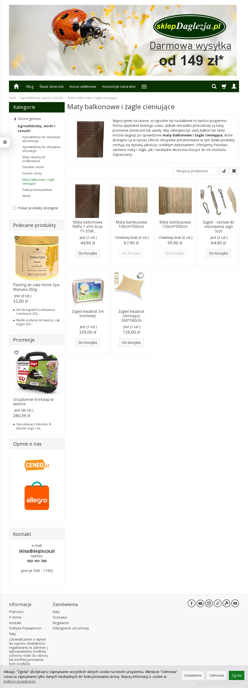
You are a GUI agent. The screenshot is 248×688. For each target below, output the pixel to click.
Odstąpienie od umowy (71, 628)
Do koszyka (87, 253)
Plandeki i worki (33, 167)
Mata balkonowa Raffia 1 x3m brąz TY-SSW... (87, 227)
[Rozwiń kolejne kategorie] (144, 86)
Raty (12, 633)
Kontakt (15, 623)
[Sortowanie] (223, 171)
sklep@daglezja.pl (37, 550)
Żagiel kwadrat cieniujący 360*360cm (131, 316)
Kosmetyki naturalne (119, 86)
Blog (30, 86)
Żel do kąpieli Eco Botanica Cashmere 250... (35, 311)
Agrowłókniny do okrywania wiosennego (41, 139)
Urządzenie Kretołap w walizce (33, 401)
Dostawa (60, 617)
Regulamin (61, 623)
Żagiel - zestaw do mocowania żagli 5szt (218, 227)
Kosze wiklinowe (83, 86)
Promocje (24, 340)
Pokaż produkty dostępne (35, 208)
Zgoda (237, 675)
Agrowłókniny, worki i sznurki (36, 128)
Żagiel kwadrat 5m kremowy (88, 313)
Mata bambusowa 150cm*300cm (175, 224)
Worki (26, 196)
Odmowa (216, 675)
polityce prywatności (20, 681)
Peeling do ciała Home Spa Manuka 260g (36, 287)
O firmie (15, 617)
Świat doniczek (51, 86)
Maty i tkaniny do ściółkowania (34, 159)
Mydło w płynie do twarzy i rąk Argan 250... (38, 322)
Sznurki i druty (32, 173)
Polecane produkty (34, 225)
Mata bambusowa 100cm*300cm (131, 224)
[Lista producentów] (195, 171)
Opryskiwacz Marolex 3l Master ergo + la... (33, 426)
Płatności (16, 611)
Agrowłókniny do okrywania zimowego (41, 149)
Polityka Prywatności (25, 628)
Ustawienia (193, 675)
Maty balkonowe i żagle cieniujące (38, 182)
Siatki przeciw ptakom (37, 190)
